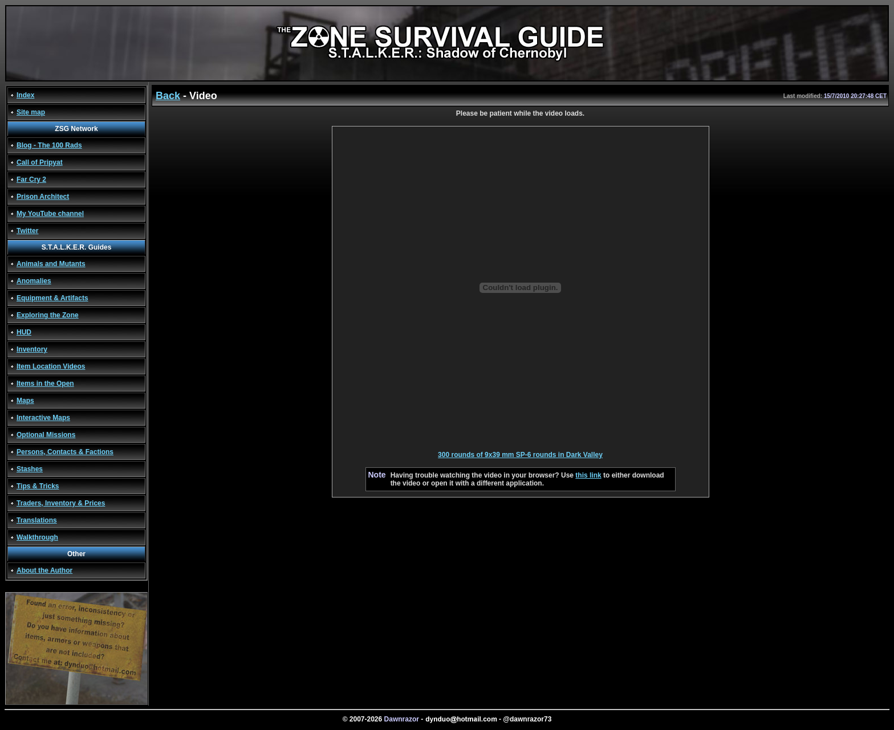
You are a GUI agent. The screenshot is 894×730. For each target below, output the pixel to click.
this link (588, 475)
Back (168, 95)
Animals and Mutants (51, 264)
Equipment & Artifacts (52, 298)
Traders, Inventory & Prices (61, 503)
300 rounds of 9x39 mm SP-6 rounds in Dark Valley (520, 455)
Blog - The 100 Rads (49, 145)
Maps (25, 401)
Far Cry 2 (31, 179)
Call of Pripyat (40, 162)
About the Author (44, 570)
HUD (24, 332)
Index (25, 95)
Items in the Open (45, 384)
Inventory (32, 349)
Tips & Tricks (38, 486)
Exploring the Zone (48, 315)
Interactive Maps (43, 418)
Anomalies (34, 281)
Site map (31, 112)
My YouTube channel (50, 214)
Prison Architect (43, 197)
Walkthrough (37, 537)
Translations (37, 520)
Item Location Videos (51, 366)
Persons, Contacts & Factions (65, 452)
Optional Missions (46, 435)
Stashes (30, 469)
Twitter (27, 231)
